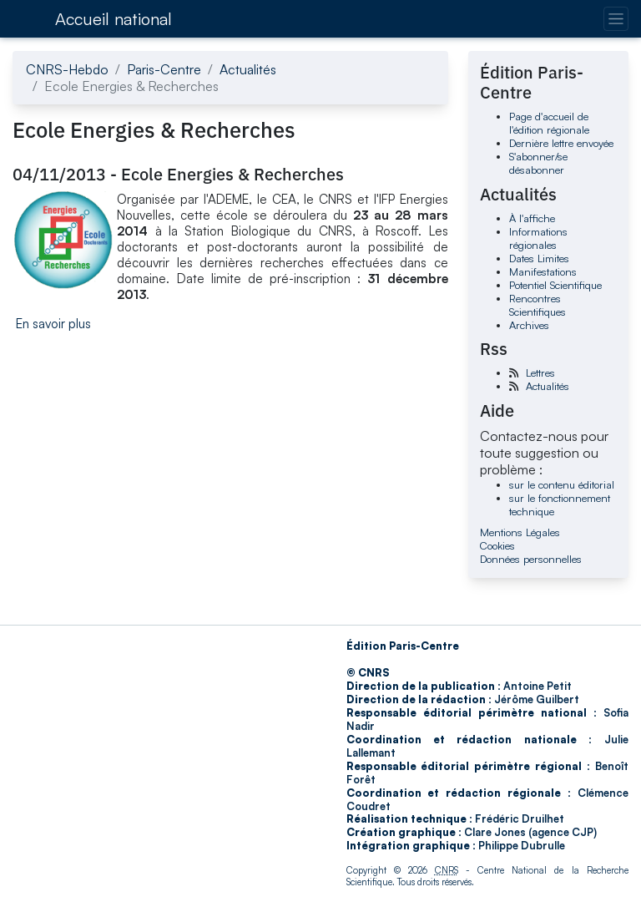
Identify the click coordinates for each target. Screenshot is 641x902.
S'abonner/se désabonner (538, 162)
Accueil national (113, 18)
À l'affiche (532, 218)
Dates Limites (539, 258)
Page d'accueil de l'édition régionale (549, 122)
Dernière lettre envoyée (561, 142)
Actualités (248, 69)
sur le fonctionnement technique (559, 504)
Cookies (497, 545)
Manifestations (543, 271)
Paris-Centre (164, 69)
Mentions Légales (520, 532)
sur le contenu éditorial (561, 484)
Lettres (540, 372)
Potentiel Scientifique (555, 284)
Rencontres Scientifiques (537, 304)
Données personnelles (531, 558)
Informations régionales (538, 238)
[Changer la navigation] (615, 19)
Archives (529, 325)
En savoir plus (53, 324)
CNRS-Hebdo (67, 69)
